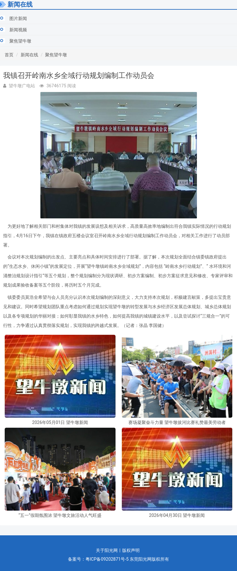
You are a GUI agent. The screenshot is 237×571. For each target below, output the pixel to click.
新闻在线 (29, 54)
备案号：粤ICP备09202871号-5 (98, 559)
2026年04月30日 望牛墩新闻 (177, 515)
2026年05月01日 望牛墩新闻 (60, 422)
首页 (9, 54)
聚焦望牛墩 (20, 40)
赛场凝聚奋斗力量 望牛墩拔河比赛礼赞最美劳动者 (177, 422)
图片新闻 (18, 18)
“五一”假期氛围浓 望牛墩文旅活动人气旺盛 (59, 515)
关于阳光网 (107, 550)
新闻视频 (18, 29)
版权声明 (131, 550)
